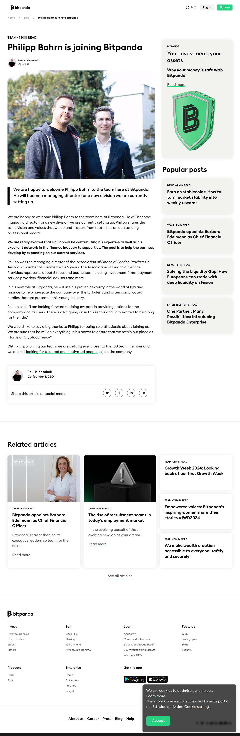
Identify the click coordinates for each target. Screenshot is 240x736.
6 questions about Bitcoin (139, 644)
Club (185, 634)
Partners (71, 685)
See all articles (120, 576)
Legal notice (15, 732)
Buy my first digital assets (139, 650)
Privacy (31, 732)
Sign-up (225, 7)
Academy (130, 634)
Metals (12, 650)
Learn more (155, 696)
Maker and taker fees (137, 639)
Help (130, 715)
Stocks (12, 644)
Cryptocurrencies (18, 634)
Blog (26, 17)
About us (76, 715)
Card (11, 675)
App (10, 680)
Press (107, 715)
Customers (72, 680)
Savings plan (190, 639)
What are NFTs (133, 655)
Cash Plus (71, 634)
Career (93, 715)
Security (187, 650)
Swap (185, 644)
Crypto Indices (17, 639)
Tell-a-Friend (73, 644)
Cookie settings (133, 732)
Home (11, 17)
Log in (207, 7)
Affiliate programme (78, 650)
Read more (176, 85)
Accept (158, 721)
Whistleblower (75, 732)
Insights (70, 691)
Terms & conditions (51, 732)
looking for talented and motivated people (61, 352)
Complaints (95, 732)
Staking (70, 639)
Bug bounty (113, 732)
